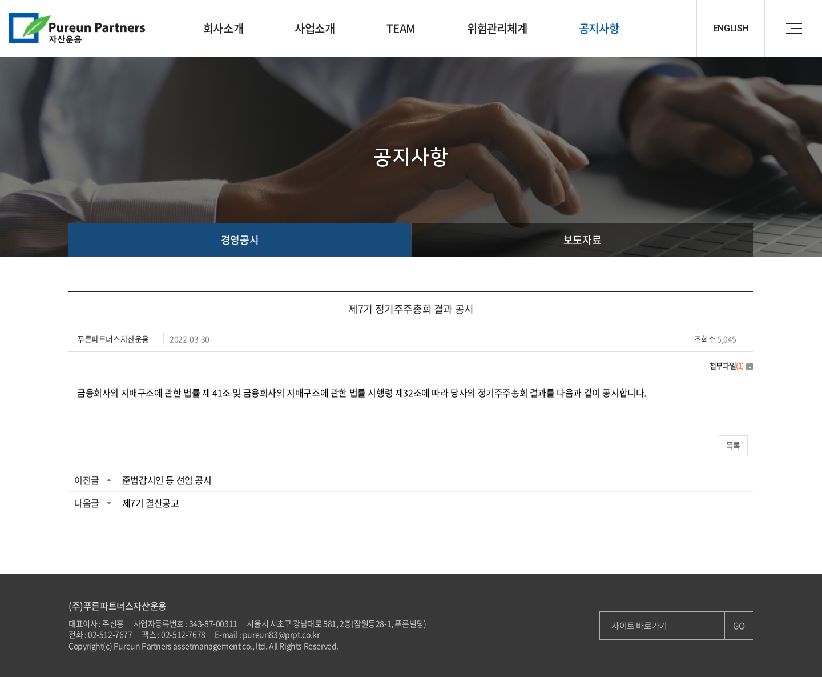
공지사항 (599, 28)
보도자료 (582, 239)
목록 (733, 445)
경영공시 (240, 239)
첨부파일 (732, 365)
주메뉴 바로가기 (0, 0)
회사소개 (223, 28)
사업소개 (315, 28)
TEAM (401, 28)
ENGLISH (730, 28)
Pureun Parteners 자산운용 (77, 28)
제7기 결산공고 (150, 503)
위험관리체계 (497, 28)
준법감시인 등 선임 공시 (167, 480)
